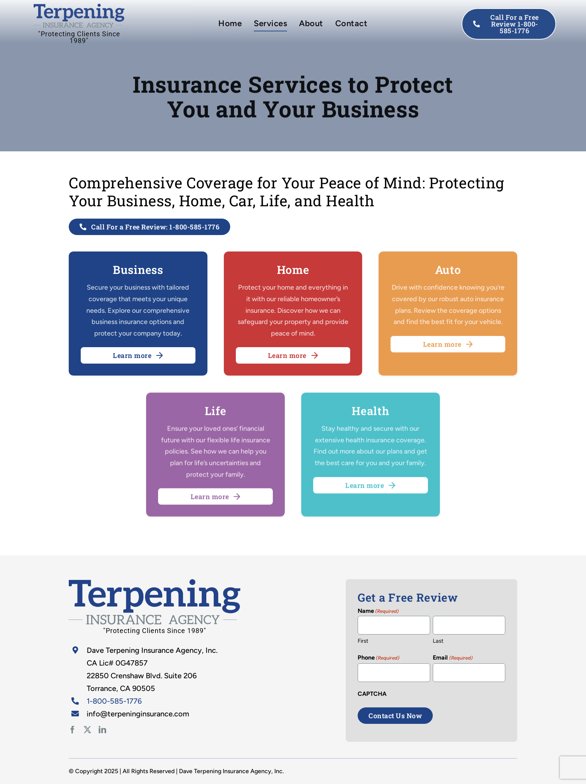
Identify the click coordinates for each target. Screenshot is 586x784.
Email (452, 658)
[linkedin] (102, 730)
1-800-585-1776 (114, 701)
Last (438, 641)
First (363, 641)
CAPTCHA (372, 693)
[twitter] (87, 730)
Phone (379, 658)
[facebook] (72, 730)
